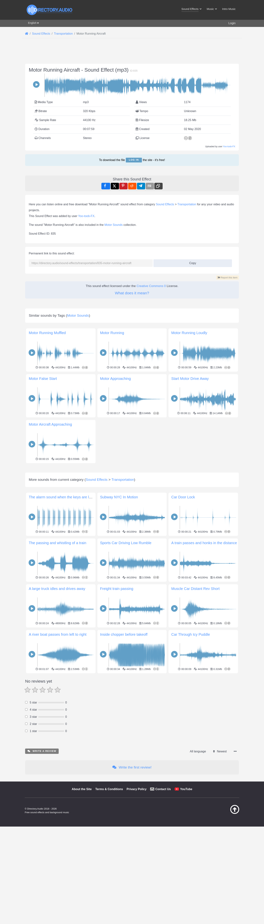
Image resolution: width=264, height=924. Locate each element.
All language (198, 802)
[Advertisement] (132, 490)
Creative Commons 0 (151, 286)
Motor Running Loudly (189, 333)
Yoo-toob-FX (229, 146)
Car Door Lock (183, 548)
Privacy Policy (137, 840)
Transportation (186, 204)
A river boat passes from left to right (58, 686)
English (32, 22)
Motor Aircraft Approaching (50, 424)
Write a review (41, 802)
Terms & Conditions (109, 840)
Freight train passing (116, 640)
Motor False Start (43, 379)
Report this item (227, 277)
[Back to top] (225, 864)
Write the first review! (131, 819)
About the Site (81, 840)
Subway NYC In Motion (119, 548)
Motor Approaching (115, 379)
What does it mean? (132, 293)
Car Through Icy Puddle (190, 686)
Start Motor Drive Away (190, 379)
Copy (191, 262)
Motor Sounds (113, 224)
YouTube (186, 840)
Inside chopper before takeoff (124, 686)
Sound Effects (165, 204)
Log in (134, 159)
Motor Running (112, 333)
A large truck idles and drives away (57, 640)
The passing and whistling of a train (57, 594)
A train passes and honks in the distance (204, 594)
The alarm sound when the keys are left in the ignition (72, 548)
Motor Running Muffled (47, 333)
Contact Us (163, 840)
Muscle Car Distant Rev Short (195, 640)
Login (232, 23)
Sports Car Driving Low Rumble (125, 594)
